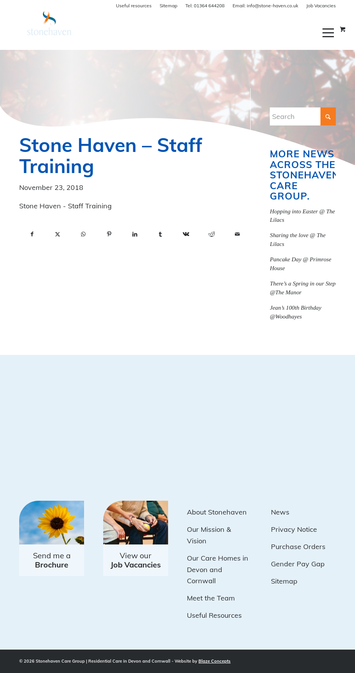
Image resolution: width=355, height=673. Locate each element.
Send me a (52, 560)
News (280, 512)
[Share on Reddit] (212, 234)
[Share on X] (58, 234)
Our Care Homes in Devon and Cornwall (217, 569)
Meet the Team (211, 598)
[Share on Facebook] (32, 234)
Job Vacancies (321, 5)
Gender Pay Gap (298, 563)
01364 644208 (205, 5)
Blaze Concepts (214, 661)
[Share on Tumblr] (160, 234)
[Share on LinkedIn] (135, 234)
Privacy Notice (294, 529)
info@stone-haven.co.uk (265, 5)
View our (136, 560)
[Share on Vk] (186, 234)
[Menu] (329, 32)
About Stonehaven (217, 512)
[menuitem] (329, 32)
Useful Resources (214, 615)
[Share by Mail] (237, 234)
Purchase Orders (298, 546)
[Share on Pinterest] (109, 234)
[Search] (303, 116)
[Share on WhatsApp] (83, 234)
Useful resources (134, 5)
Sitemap (168, 5)
